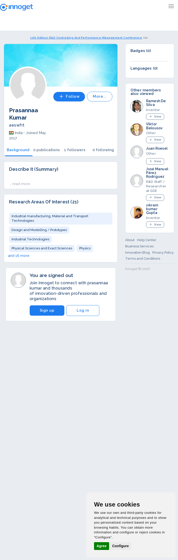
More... (100, 96)
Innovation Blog (137, 252)
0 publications (46, 150)
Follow (69, 96)
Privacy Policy (163, 252)
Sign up (47, 310)
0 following (103, 150)
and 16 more (18, 256)
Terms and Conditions (142, 258)
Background (18, 150)
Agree (102, 546)
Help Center (146, 240)
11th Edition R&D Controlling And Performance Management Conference (86, 37)
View (155, 116)
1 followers (74, 150)
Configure (120, 546)
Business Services (139, 246)
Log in (83, 310)
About (130, 240)
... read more (19, 184)
